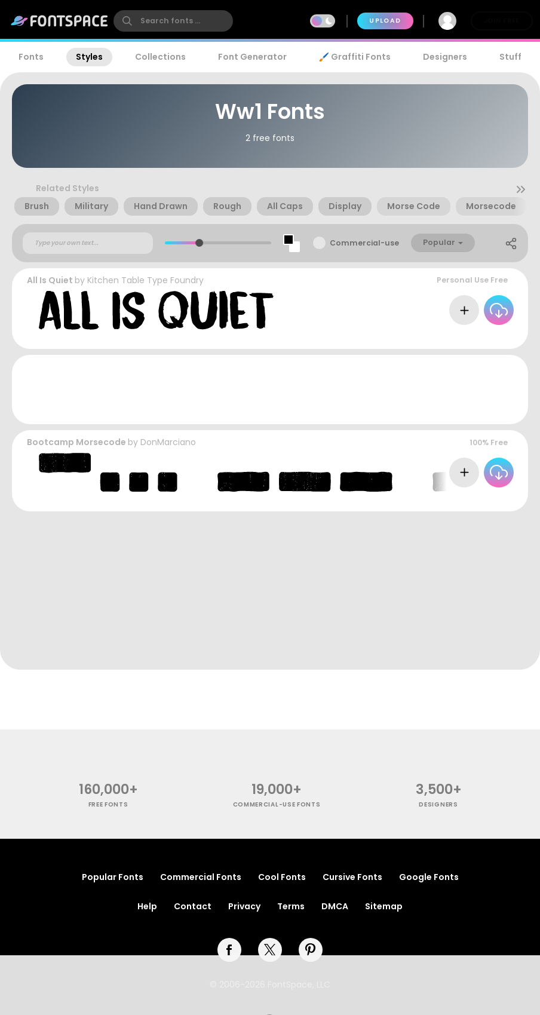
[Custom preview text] (88, 243)
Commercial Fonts (200, 877)
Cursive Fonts (352, 877)
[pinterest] (311, 950)
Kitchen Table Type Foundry (145, 280)
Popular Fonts (112, 877)
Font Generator (252, 57)
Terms (291, 906)
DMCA (334, 906)
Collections (160, 57)
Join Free (502, 20)
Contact (192, 906)
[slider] (199, 243)
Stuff (510, 57)
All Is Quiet (50, 280)
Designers (445, 57)
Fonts (31, 57)
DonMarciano (168, 442)
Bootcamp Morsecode (76, 442)
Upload (385, 20)
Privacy (244, 906)
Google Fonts (429, 877)
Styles (89, 57)
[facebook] (229, 950)
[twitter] (270, 950)
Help (147, 906)
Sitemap (384, 906)
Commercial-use (364, 243)
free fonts (108, 804)
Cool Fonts (282, 877)
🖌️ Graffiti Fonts (355, 57)
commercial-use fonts (277, 804)
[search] (173, 21)
